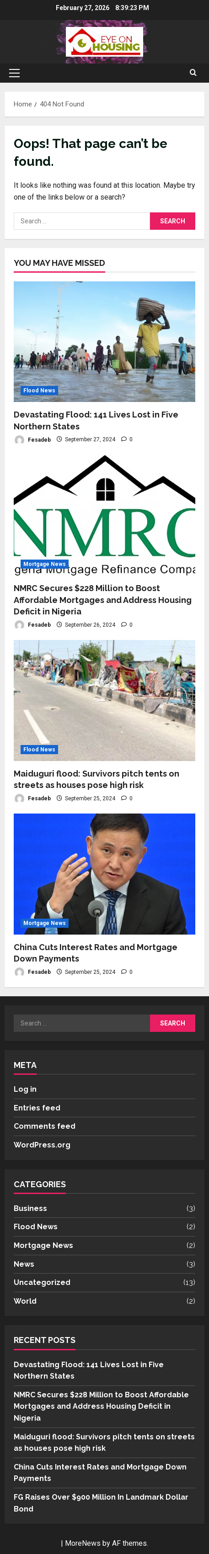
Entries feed (37, 1108)
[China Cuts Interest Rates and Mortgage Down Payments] (104, 874)
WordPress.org (42, 1145)
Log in (25, 1089)
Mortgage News (44, 564)
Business (30, 1208)
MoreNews (83, 1543)
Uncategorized (42, 1282)
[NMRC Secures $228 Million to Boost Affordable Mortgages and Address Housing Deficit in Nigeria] (104, 515)
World (25, 1301)
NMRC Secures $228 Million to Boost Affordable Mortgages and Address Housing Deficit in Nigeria (103, 599)
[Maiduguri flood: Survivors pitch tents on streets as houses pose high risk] (104, 700)
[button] (14, 73)
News (24, 1264)
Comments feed (44, 1126)
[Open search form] (193, 73)
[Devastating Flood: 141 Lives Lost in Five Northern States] (104, 341)
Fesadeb (32, 440)
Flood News (39, 390)
